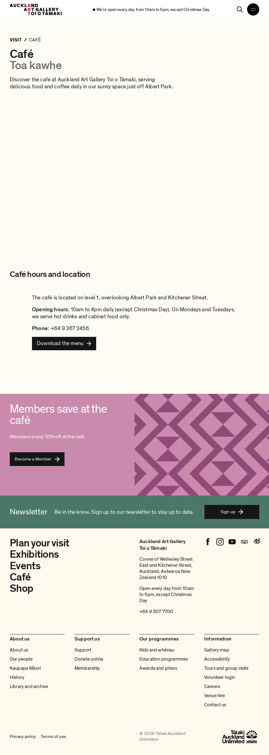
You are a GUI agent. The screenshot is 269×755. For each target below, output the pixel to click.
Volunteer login (219, 677)
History (17, 677)
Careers (212, 686)
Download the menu (60, 343)
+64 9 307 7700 (156, 611)
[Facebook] (207, 541)
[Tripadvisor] (244, 541)
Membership (87, 668)
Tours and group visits (226, 668)
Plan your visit (39, 543)
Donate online (89, 659)
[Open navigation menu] (253, 9)
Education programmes (163, 659)
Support (83, 650)
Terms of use (53, 736)
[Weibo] (256, 541)
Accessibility (217, 659)
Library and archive (29, 686)
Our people (21, 659)
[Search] (240, 9)
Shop (21, 588)
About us (19, 650)
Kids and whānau (156, 650)
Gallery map (216, 650)
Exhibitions (34, 554)
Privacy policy (23, 736)
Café (20, 577)
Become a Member (37, 459)
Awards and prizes (158, 668)
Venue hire (214, 695)
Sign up (232, 512)
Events (25, 566)
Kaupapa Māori (25, 668)
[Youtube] (232, 541)
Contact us (215, 704)
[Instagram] (220, 541)
